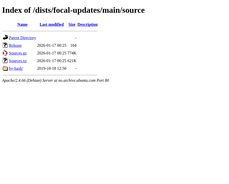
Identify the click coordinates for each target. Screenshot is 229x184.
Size (71, 24)
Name (22, 24)
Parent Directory (22, 38)
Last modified (52, 24)
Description (88, 24)
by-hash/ (16, 68)
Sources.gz (18, 53)
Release (15, 45)
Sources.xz (18, 61)
